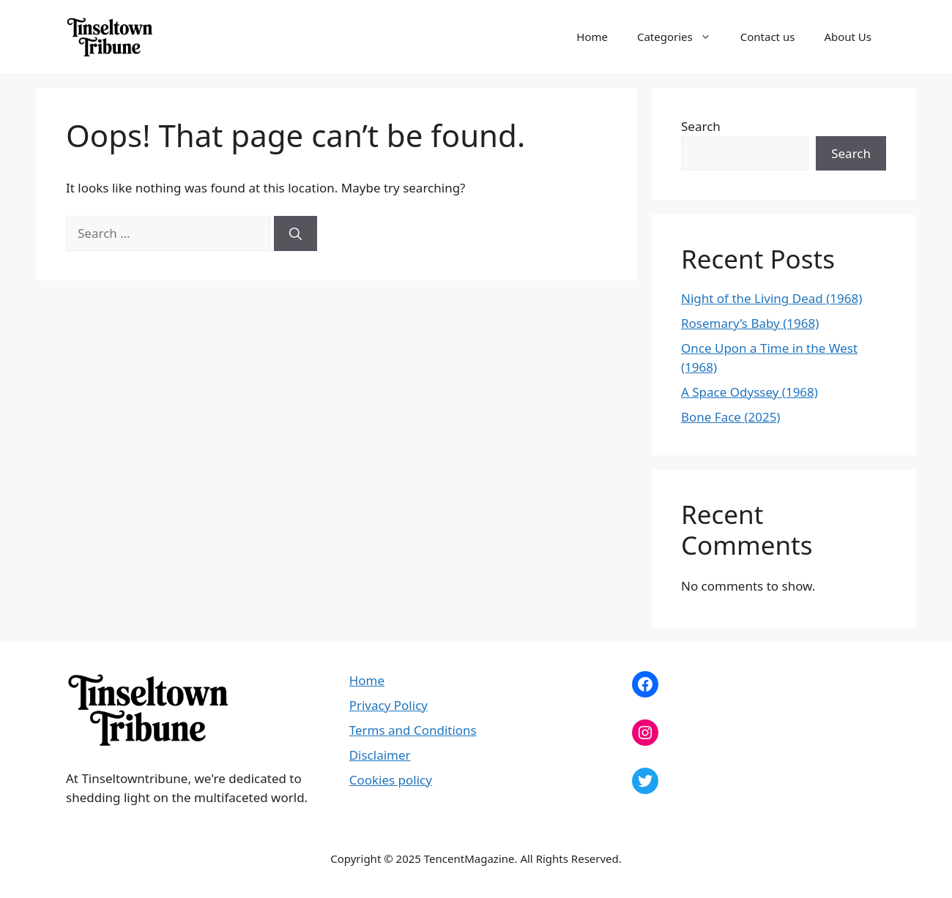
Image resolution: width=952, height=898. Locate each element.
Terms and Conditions (413, 730)
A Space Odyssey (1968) (749, 391)
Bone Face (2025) (730, 416)
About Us (847, 36)
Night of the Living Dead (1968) (771, 298)
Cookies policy (390, 779)
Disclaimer (380, 755)
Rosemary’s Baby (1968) (750, 323)
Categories (681, 37)
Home (592, 36)
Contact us (767, 36)
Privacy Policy (388, 705)
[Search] (295, 233)
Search (701, 126)
